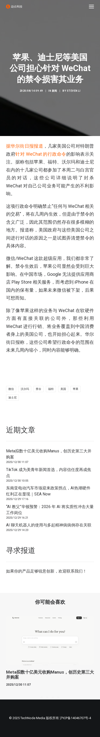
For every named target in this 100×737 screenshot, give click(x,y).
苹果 (75, 389)
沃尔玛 (25, 389)
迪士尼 (12, 397)
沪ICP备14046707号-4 (75, 718)
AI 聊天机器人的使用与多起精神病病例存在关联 (48, 525)
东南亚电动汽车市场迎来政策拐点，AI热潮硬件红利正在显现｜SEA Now (48, 491)
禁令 (38, 389)
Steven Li (74, 90)
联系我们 (74, 571)
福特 (51, 389)
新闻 (54, 90)
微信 (11, 389)
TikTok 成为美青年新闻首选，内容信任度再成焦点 (48, 472)
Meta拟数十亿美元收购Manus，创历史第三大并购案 (48, 454)
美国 (63, 389)
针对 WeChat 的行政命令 (40, 154)
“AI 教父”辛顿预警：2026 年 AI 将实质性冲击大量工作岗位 (50, 509)
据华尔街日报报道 (24, 146)
